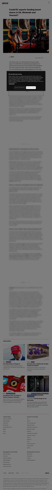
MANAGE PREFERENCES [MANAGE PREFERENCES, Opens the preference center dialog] (20, 87)
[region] (26, 81)
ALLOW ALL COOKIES (31, 87)
